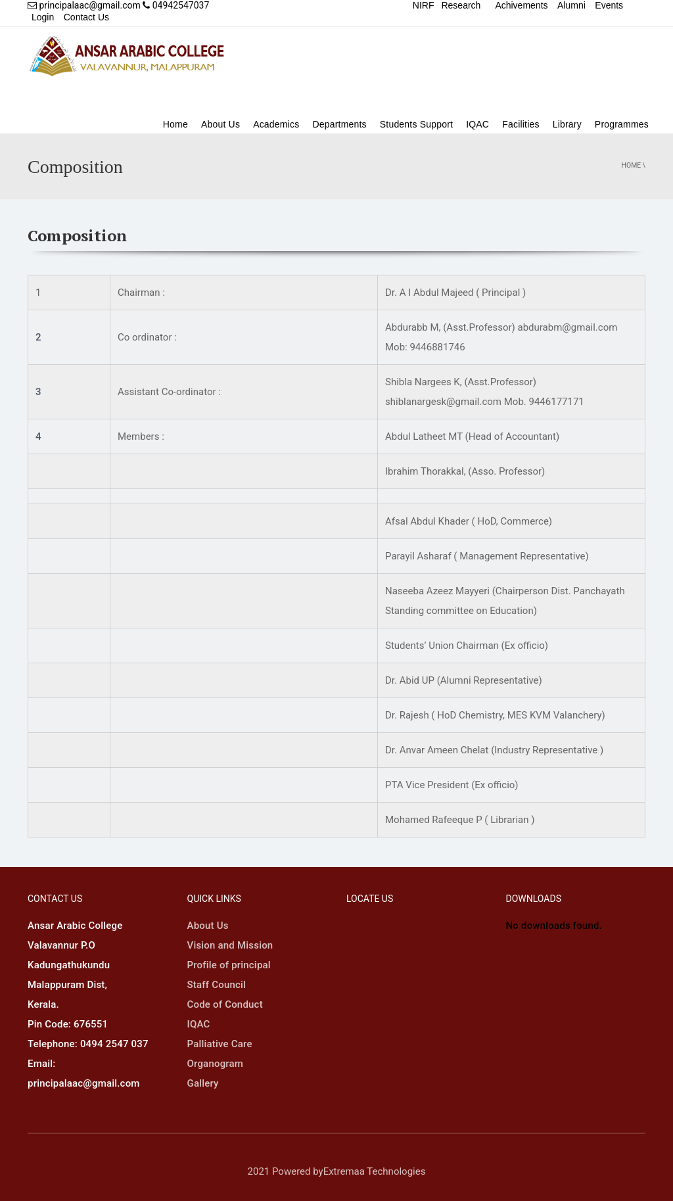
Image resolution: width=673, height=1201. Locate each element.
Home (175, 124)
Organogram (215, 1064)
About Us (220, 124)
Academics (276, 124)
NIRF (423, 5)
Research (460, 5)
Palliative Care (219, 1044)
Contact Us (86, 17)
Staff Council (216, 985)
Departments (339, 124)
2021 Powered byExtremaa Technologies (337, 1171)
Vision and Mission (230, 945)
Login (43, 17)
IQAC (477, 124)
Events (609, 5)
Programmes (622, 124)
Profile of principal (229, 965)
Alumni (571, 5)
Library (567, 124)
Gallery (203, 1083)
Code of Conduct (225, 1004)
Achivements (521, 5)
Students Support (416, 124)
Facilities (520, 124)
